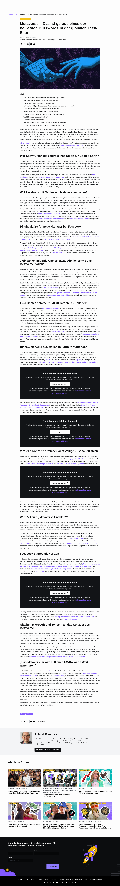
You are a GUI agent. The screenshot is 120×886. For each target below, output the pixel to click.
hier (31, 161)
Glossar (61, 879)
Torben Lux (72, 790)
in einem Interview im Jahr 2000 (71, 145)
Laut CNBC (40, 571)
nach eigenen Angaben (50, 308)
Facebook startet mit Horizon (33, 120)
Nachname (37, 851)
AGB (86, 879)
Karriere (33, 879)
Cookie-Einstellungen (96, 879)
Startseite (10, 14)
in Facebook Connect (70, 619)
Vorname (10, 851)
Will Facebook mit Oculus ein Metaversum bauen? (41, 100)
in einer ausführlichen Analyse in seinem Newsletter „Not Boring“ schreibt (57, 657)
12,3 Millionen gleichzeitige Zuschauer (39, 464)
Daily (16, 14)
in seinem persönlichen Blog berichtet (57, 239)
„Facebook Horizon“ (89, 564)
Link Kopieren (41, 44)
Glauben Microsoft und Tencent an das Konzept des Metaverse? (45, 122)
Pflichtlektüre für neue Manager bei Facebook (39, 103)
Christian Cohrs (48, 788)
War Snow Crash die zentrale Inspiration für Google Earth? (44, 98)
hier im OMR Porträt (51, 288)
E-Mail (10, 857)
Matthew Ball (46, 671)
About (26, 879)
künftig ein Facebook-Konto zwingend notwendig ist (74, 617)
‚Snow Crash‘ (25, 143)
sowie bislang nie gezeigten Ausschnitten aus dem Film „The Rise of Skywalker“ (67, 362)
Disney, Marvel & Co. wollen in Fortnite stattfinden (40, 111)
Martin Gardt (56, 790)
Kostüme (48, 360)
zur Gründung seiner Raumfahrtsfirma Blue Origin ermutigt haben (50, 248)
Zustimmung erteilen (60, 384)
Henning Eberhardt (14, 788)
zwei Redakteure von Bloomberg (51, 219)
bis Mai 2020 (57, 253)
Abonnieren (52, 866)
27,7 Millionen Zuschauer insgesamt (70, 464)
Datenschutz (78, 879)
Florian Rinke (48, 792)
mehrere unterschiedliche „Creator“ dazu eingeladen (51, 569)
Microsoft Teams (77, 538)
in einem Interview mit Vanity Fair (51, 177)
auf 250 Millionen (58, 332)
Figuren (78, 360)
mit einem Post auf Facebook (49, 214)
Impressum (69, 879)
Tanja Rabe (64, 790)
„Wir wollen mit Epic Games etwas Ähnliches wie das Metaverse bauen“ (48, 106)
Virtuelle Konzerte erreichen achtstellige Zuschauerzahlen (43, 114)
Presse (40, 879)
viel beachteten (58, 676)
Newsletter (54, 879)
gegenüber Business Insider (58, 295)
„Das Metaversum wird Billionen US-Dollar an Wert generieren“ (45, 125)
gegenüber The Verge (78, 459)
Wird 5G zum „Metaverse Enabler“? (35, 117)
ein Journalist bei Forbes (79, 219)
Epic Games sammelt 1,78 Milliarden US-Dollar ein (41, 109)
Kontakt (46, 879)
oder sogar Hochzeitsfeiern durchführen (82, 543)
